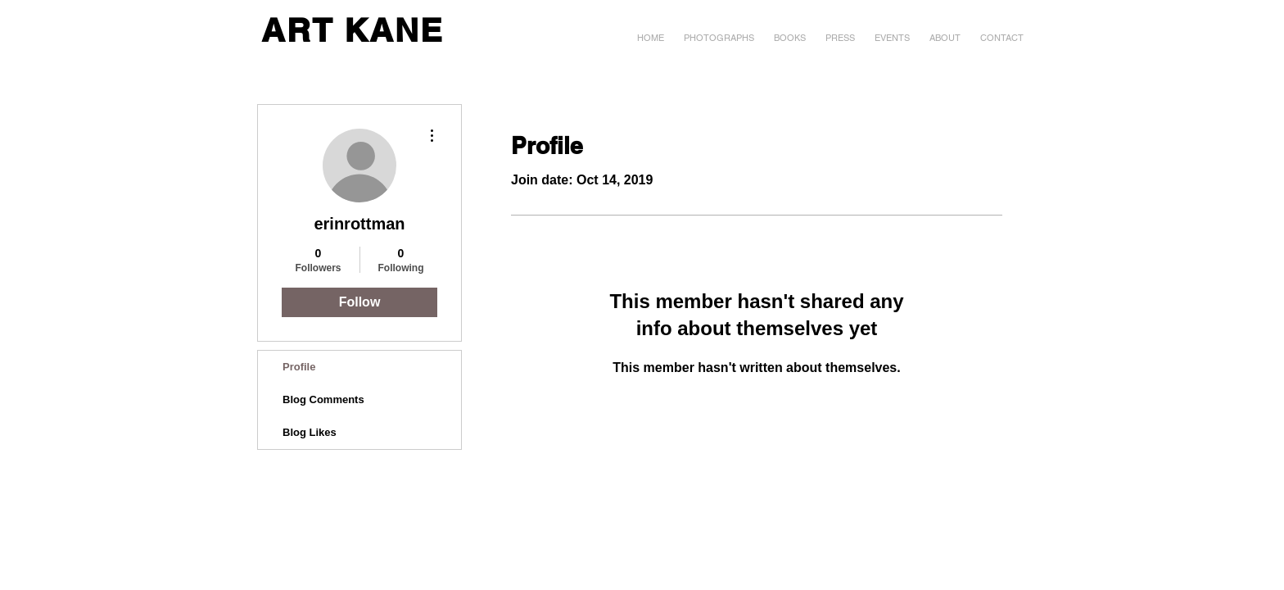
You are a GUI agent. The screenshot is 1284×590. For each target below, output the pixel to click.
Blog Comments (323, 399)
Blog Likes (310, 432)
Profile (299, 367)
